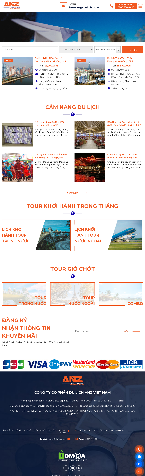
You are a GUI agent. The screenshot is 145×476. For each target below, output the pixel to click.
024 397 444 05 (117, 430)
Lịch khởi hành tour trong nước (16, 235)
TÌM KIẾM (132, 50)
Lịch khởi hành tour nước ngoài (88, 235)
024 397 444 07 (90, 439)
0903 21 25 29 (125, 4)
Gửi (126, 331)
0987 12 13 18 (92, 430)
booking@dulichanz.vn (84, 7)
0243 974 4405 (126, 7)
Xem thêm (72, 193)
